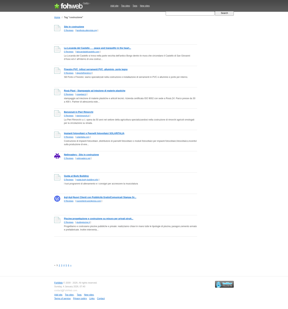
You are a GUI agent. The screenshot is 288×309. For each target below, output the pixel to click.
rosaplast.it (81, 94)
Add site (114, 5)
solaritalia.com (82, 137)
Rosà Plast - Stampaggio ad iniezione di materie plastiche (94, 90)
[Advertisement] (122, 247)
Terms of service (62, 298)
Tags (135, 5)
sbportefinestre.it (83, 73)
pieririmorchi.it (82, 115)
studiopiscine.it (83, 222)
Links (91, 298)
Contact (101, 298)
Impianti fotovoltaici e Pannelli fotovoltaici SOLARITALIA (94, 133)
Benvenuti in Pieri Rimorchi (78, 112)
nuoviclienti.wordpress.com (88, 201)
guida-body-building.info (87, 179)
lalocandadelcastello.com (87, 52)
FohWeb (58, 283)
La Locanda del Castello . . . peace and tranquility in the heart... (97, 48)
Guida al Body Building (76, 176)
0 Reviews (68, 30)
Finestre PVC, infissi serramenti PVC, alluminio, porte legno (96, 69)
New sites (145, 5)
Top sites (125, 5)
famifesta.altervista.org (86, 30)
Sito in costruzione (74, 26)
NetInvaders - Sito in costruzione (81, 154)
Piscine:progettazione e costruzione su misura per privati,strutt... (98, 218)
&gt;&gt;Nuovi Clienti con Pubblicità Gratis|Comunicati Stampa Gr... (100, 197)
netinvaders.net (83, 158)
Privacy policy (80, 298)
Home (57, 17)
